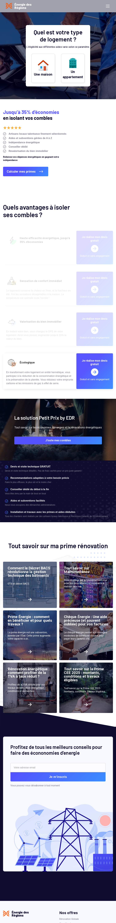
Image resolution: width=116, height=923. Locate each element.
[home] (18, 6)
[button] (107, 6)
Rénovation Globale (69, 919)
